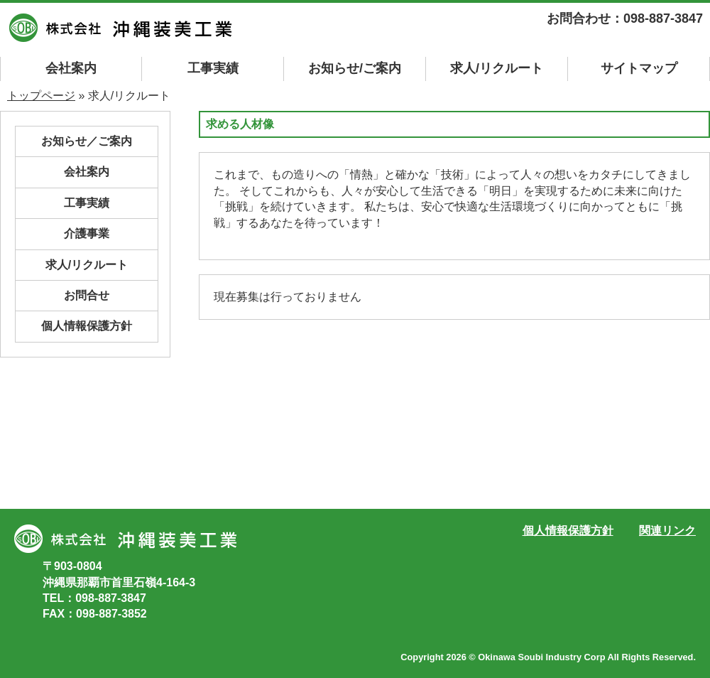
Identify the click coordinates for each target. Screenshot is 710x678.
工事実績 (213, 68)
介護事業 (86, 233)
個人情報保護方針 (86, 326)
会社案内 (71, 68)
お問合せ (86, 295)
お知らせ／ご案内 (86, 141)
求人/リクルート (496, 68)
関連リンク (667, 530)
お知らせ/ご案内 (354, 68)
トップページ (41, 96)
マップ (639, 68)
